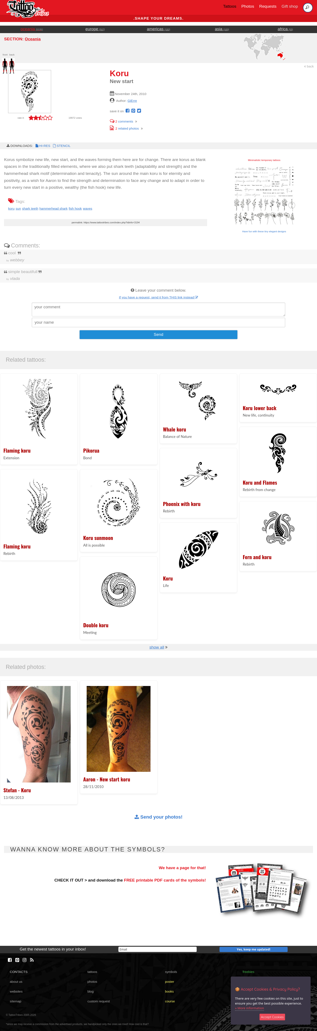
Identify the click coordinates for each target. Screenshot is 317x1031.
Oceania (33, 39)
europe (95, 29)
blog (90, 991)
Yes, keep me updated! (253, 949)
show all (156, 647)
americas (158, 29)
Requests (268, 6)
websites (16, 991)
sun (18, 208)
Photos (247, 6)
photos (92, 981)
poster (169, 981)
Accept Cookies (272, 1017)
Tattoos (229, 6)
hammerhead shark (53, 208)
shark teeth (30, 208)
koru (11, 208)
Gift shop (290, 6)
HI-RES (42, 146)
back (309, 66)
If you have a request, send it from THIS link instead (158, 297)
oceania (32, 29)
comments (121, 121)
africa (285, 29)
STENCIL (61, 146)
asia (222, 29)
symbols (171, 972)
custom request (98, 1001)
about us (16, 981)
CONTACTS (18, 972)
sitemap (15, 1001)
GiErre (132, 100)
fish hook (75, 208)
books (169, 991)
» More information (249, 1008)
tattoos (92, 972)
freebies (248, 972)
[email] (157, 949)
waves (87, 208)
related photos (124, 128)
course (170, 1001)
